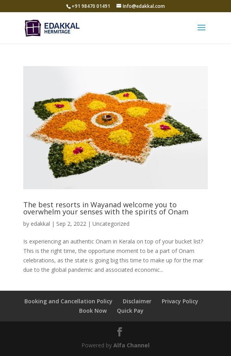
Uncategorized (110, 223)
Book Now (93, 310)
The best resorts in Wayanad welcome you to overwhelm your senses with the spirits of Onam (105, 208)
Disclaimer (137, 301)
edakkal (40, 223)
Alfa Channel (131, 345)
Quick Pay (130, 310)
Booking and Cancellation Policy (68, 301)
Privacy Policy (180, 301)
